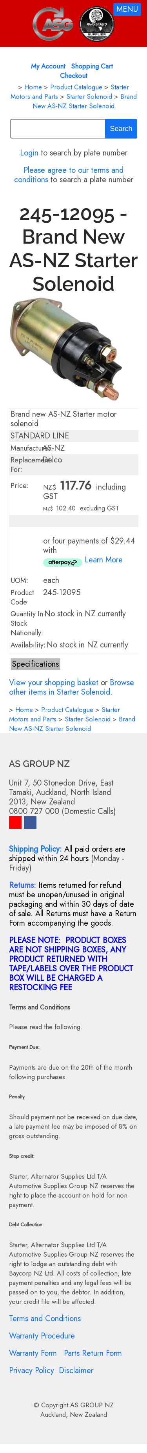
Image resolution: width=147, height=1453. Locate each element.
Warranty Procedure (42, 1336)
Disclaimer (76, 1370)
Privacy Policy (31, 1370)
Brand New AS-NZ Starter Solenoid (85, 101)
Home (33, 87)
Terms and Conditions (45, 1318)
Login (29, 153)
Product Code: (22, 597)
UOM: (19, 580)
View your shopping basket (53, 682)
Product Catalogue (76, 87)
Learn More (104, 560)
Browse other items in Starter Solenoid (71, 687)
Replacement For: (30, 465)
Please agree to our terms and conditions (69, 175)
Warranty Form (33, 1353)
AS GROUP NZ (92, 1405)
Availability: (28, 645)
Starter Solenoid (89, 96)
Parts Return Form (93, 1353)
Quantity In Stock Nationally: (27, 623)
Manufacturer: (32, 448)
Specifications (35, 664)
